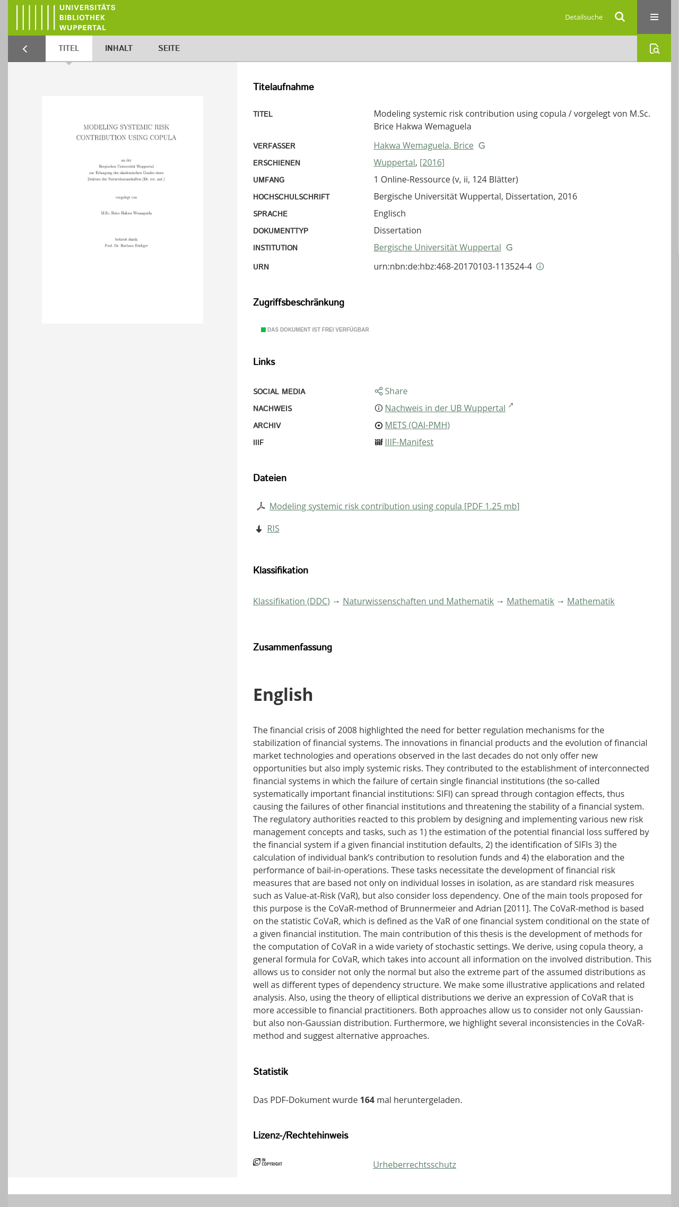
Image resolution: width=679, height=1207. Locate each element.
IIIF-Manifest (409, 442)
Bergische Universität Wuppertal (437, 247)
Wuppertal (394, 162)
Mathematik (530, 601)
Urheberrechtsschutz (414, 1164)
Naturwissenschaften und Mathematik (418, 601)
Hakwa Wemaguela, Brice (423, 145)
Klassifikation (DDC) (291, 601)
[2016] (432, 162)
